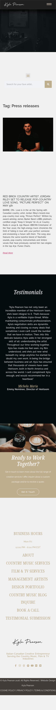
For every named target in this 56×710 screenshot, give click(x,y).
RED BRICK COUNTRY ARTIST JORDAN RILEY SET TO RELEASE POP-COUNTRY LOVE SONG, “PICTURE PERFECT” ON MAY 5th (27, 201)
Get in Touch (28, 491)
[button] (28, 75)
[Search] (48, 84)
